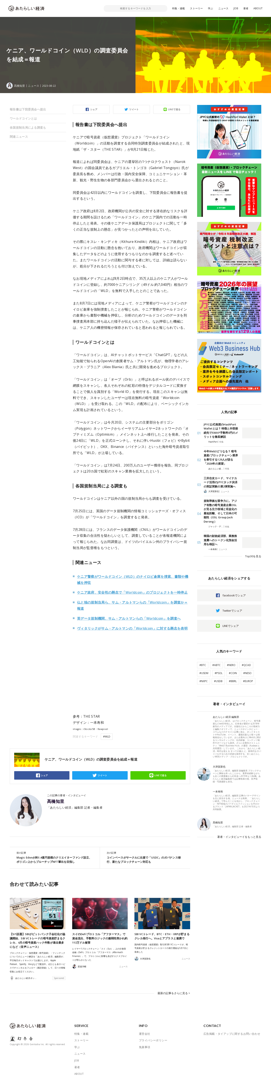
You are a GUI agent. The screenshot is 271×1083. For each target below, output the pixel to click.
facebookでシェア (234, 595)
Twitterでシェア (232, 610)
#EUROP (248, 681)
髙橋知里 (55, 801)
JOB (236, 8)
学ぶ (210, 8)
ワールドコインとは (23, 118)
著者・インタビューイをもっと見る (239, 837)
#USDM (203, 673)
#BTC (202, 665)
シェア (93, 109)
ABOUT (258, 8)
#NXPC (203, 681)
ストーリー (196, 8)
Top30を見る (253, 556)
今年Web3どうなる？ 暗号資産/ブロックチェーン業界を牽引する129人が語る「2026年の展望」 (221, 457)
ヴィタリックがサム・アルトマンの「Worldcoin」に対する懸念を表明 (132, 628)
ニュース (223, 8)
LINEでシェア (231, 626)
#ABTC (216, 665)
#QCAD (246, 665)
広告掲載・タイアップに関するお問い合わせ (231, 1033)
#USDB (218, 681)
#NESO (247, 673)
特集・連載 (178, 8)
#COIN (233, 673)
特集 (221, 442)
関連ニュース (19, 137)
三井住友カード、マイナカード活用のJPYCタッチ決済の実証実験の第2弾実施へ (220, 482)
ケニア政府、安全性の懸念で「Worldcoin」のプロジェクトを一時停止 (132, 592)
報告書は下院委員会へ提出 (28, 109)
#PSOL (219, 673)
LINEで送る (174, 109)
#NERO (231, 665)
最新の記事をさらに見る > (174, 993)
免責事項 (144, 1047)
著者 (245, 8)
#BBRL (233, 681)
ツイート (134, 109)
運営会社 (144, 1033)
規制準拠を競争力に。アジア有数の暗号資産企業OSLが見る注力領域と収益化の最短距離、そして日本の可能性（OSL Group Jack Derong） (220, 511)
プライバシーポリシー (153, 1040)
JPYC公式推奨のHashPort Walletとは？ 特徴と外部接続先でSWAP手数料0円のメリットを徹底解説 (221, 430)
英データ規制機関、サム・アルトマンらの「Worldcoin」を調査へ (129, 618)
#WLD (106, 736)
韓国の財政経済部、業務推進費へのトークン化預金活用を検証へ (220, 540)
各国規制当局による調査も (28, 127)
